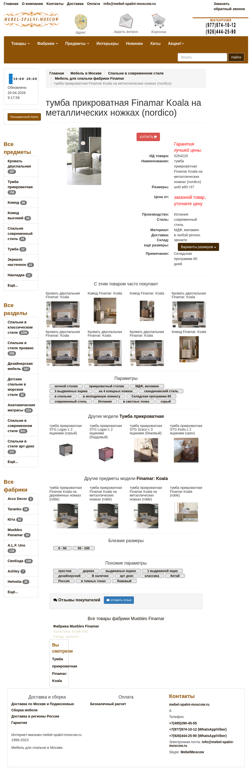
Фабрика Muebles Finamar (76, 626)
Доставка (75, 4)
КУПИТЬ (148, 137)
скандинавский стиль (161, 391)
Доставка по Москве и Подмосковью (42, 704)
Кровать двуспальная (19, 166)
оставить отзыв (119, 600)
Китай (175, 576)
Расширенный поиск (24, 117)
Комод (17, 202)
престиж (65, 571)
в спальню (63, 396)
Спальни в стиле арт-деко (21, 446)
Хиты (155, 43)
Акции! (176, 43)
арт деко (126, 576)
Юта (15, 519)
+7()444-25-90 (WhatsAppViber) (198, 736)
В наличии (100, 576)
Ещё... (13, 285)
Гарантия (19, 723)
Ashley (17, 571)
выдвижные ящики (121, 571)
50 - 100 (84, 548)
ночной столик (66, 386)
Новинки (134, 43)
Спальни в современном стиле (20, 426)
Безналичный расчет (108, 704)
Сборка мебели (24, 710)
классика (152, 576)
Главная (11, 4)
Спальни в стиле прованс (21, 348)
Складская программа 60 (151, 396)
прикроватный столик (106, 386)
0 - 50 (62, 548)
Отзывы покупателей (76, 600)
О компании (32, 4)
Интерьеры (107, 43)
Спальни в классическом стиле (20, 327)
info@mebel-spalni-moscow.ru (130, 4)
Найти (236, 57)
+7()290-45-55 (183, 723)
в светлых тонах (136, 401)
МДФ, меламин (147, 386)
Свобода (20, 561)
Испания (105, 401)
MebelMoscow (192, 752)
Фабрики (47, 43)
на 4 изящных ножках (116, 391)
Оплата (93, 4)
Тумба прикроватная (20, 187)
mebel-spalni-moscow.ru (189, 704)
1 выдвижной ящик (162, 571)
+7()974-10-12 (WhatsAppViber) (198, 729)
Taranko (18, 509)
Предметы (77, 43)
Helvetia (18, 582)
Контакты (55, 4)
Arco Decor (20, 499)
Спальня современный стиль (20, 233)
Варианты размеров (198, 247)
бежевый (124, 581)
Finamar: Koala (152, 478)
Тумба (17, 249)
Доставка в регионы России (35, 716)
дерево (88, 571)
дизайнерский (69, 576)
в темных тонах (93, 581)
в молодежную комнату (101, 396)
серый (166, 401)
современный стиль (71, 401)
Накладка (20, 275)
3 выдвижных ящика (71, 391)
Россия (64, 581)
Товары (20, 43)
